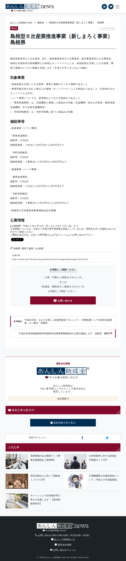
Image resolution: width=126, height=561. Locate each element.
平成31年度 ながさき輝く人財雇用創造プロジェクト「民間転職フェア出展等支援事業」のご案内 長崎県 (63, 321)
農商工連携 (27, 248)
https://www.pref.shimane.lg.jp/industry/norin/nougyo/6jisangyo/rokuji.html (50, 259)
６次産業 (38, 248)
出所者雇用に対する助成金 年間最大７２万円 (104, 457)
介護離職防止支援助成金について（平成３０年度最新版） (104, 477)
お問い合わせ (63, 300)
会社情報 (61, 398)
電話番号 (104, 6)
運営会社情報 (63, 544)
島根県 (16, 248)
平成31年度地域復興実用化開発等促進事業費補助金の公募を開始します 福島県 (65, 333)
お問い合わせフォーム (63, 550)
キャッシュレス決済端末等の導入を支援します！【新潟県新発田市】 (45, 499)
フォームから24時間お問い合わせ (111, 7)
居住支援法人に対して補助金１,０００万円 (45, 477)
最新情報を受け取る (63, 422)
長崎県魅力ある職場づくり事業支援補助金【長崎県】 (45, 457)
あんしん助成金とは (63, 539)
